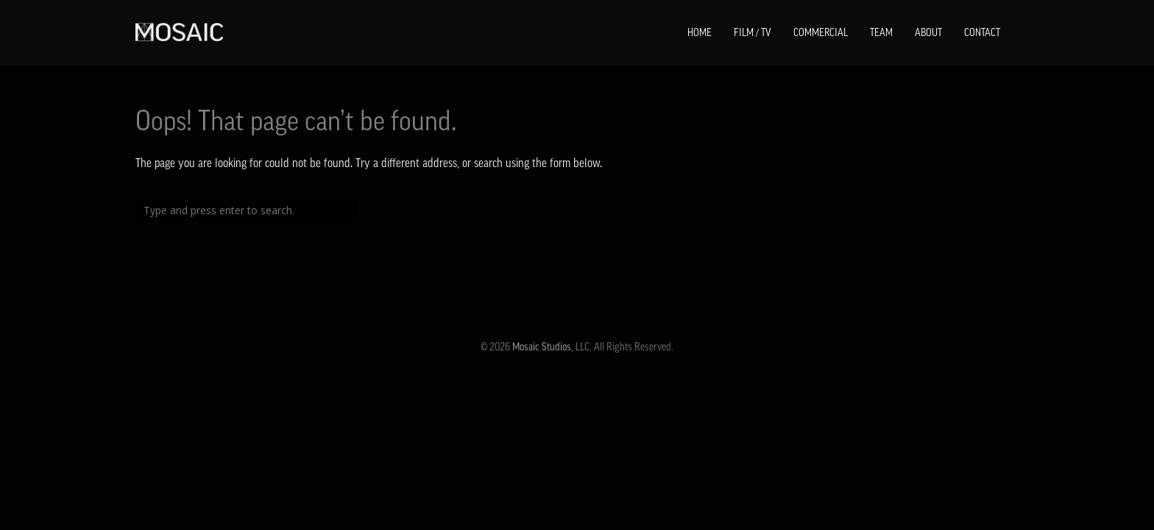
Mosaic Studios (541, 347)
